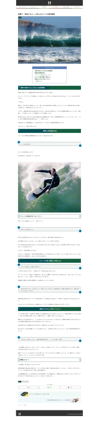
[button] (70, 387)
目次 (48, 67)
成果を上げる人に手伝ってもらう (42, 79)
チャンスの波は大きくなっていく (43, 74)
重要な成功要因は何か (40, 72)
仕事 (19, 381)
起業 (27, 381)
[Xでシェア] (28, 387)
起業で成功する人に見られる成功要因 (43, 70)
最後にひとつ (39, 81)
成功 (23, 381)
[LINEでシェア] (49, 387)
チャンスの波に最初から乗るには (42, 77)
